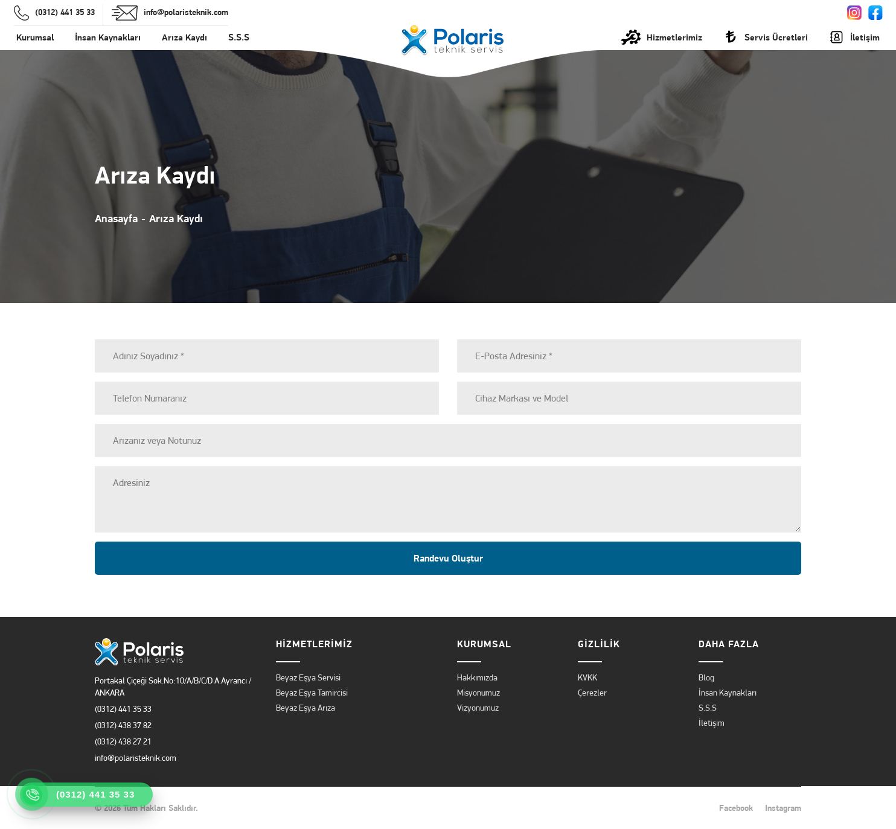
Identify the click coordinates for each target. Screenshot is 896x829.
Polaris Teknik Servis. (239, 807)
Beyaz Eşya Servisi (308, 677)
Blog (706, 677)
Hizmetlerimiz (661, 37)
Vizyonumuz (478, 707)
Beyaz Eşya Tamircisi (312, 692)
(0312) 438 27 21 (123, 741)
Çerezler (592, 692)
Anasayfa (116, 218)
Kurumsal (35, 37)
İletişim (712, 723)
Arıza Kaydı (184, 37)
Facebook (736, 807)
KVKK (587, 677)
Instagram (783, 807)
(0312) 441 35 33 (123, 709)
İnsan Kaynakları (108, 37)
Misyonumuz (478, 692)
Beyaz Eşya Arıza (305, 707)
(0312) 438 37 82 (123, 725)
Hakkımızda (477, 677)
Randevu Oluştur (448, 558)
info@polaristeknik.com (135, 758)
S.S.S (238, 37)
